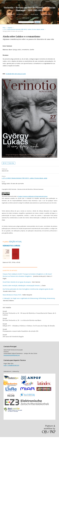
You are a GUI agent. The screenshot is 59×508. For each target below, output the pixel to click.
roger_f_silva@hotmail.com (11, 365)
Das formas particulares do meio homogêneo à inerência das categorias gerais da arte (28, 289)
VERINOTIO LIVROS (22, 14)
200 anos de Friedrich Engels (13, 336)
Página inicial (10, 14)
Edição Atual (34, 14)
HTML (12, 163)
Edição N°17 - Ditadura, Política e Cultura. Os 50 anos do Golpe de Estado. (29, 326)
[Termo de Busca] (26, 22)
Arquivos (10, 27)
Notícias (36, 18)
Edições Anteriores (46, 14)
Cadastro (47, 1)
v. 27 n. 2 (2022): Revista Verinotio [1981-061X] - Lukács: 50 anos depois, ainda (23, 29)
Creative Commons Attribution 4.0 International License (32, 196)
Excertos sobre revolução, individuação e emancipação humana (21, 285)
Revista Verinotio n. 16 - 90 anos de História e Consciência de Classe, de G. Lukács (29, 314)
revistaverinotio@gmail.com (12, 355)
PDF (5, 163)
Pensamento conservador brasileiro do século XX (20, 331)
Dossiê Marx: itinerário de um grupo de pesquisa (17, 282)
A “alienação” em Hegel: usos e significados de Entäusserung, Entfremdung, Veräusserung (29, 298)
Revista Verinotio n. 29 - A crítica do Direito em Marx (22, 320)
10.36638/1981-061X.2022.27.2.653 (16, 74)
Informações (26, 18)
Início (4, 27)
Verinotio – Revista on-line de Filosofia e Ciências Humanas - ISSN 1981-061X (29, 9)
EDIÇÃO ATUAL (15, 241)
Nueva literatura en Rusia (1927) (12, 295)
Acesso (54, 1)
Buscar (37, 22)
